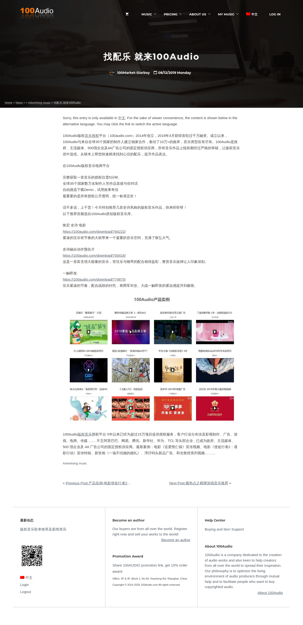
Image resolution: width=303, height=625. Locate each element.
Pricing (170, 14)
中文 (252, 14)
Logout (25, 592)
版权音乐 (85, 434)
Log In (275, 14)
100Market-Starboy (129, 73)
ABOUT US (197, 14)
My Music (226, 14)
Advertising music (75, 463)
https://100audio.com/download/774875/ (94, 279)
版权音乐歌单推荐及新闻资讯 (43, 529)
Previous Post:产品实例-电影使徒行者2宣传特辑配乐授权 (111, 483)
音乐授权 (92, 136)
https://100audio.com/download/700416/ (94, 255)
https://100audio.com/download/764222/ (94, 231)
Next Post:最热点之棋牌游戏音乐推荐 (198, 483)
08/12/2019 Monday (174, 73)
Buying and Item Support (224, 529)
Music (147, 14)
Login (24, 585)
